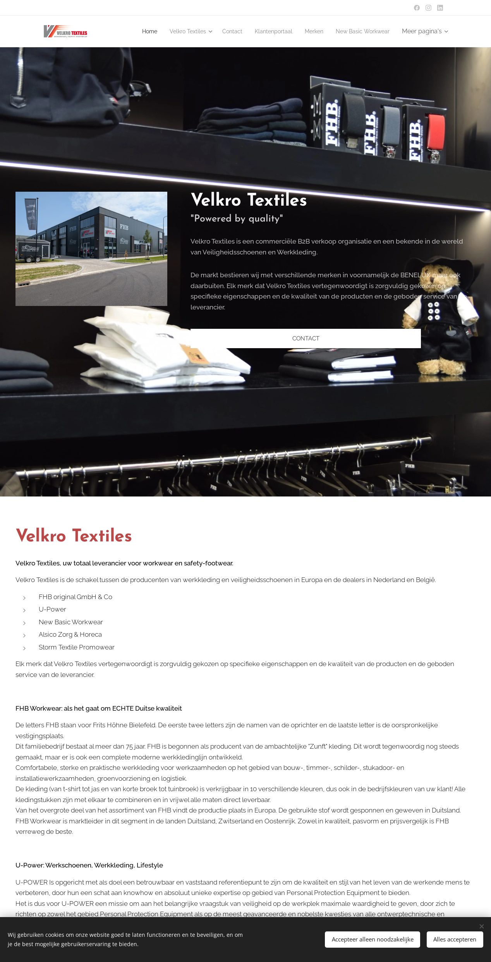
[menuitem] (129, 31)
